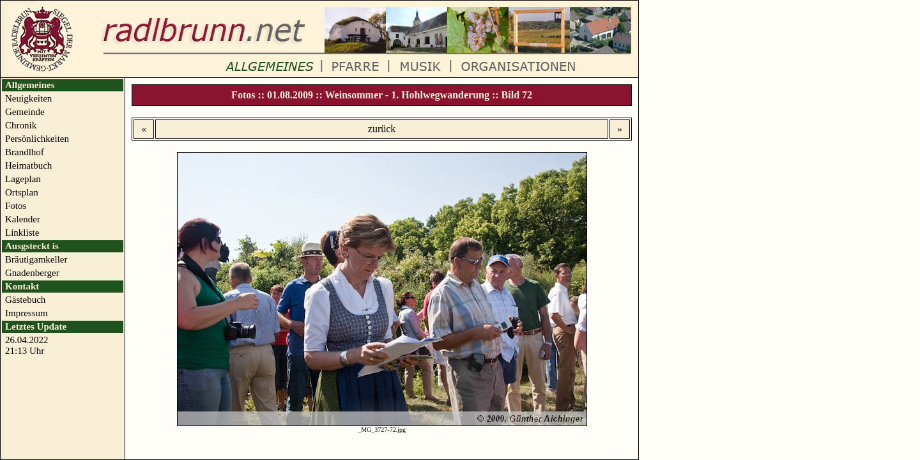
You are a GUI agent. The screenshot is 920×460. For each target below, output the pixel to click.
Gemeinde (25, 112)
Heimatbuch (28, 165)
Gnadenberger (32, 273)
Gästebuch (25, 300)
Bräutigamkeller (36, 259)
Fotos (15, 206)
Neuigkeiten (28, 98)
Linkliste (22, 232)
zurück (382, 128)
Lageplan (23, 179)
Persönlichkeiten (37, 139)
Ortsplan (21, 192)
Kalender (22, 219)
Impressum (26, 313)
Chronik (20, 125)
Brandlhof (24, 152)
